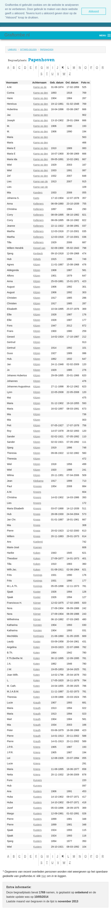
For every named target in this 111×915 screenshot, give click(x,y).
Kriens (36, 746)
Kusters (37, 790)
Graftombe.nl (17, 34)
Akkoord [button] (94, 11)
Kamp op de (40, 86)
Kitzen (36, 264)
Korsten (37, 624)
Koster (36, 641)
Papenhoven (46, 49)
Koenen (37, 546)
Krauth (36, 702)
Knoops (37, 486)
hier (43, 875)
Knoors (37, 491)
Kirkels (37, 258)
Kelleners (38, 203)
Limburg (12, 49)
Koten (36, 646)
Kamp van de (40, 181)
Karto (36, 197)
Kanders (37, 192)
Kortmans (38, 635)
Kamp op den (40, 92)
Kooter (36, 591)
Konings (37, 574)
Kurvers (37, 779)
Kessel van (39, 247)
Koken (36, 552)
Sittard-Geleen (28, 49)
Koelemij (38, 541)
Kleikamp (38, 480)
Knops (36, 513)
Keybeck (38, 253)
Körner (37, 602)
